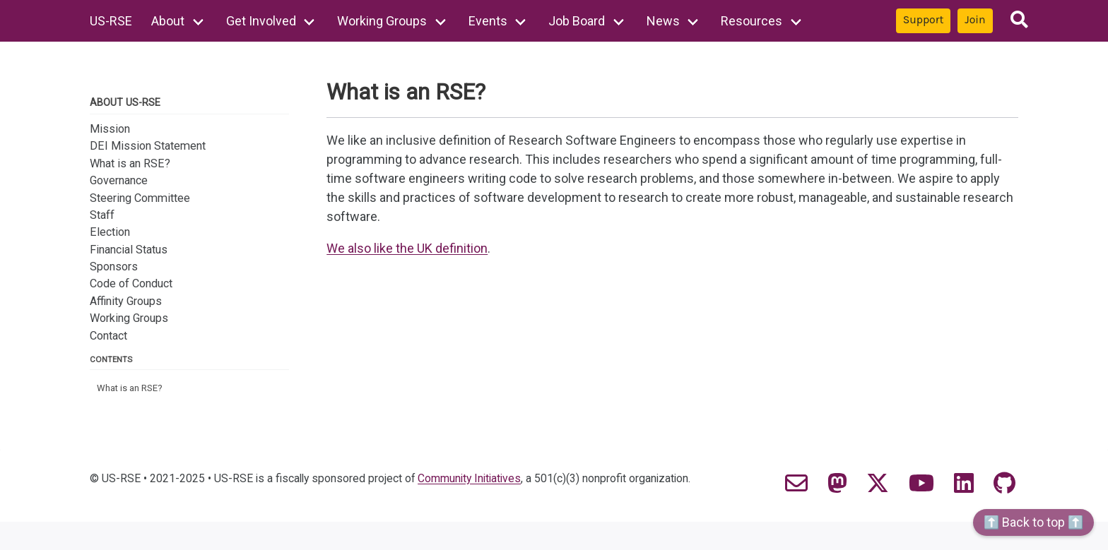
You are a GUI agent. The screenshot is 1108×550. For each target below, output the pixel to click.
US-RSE (111, 20)
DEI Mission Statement (148, 146)
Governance (119, 180)
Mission (110, 129)
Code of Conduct (131, 283)
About (167, 20)
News (663, 20)
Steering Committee (140, 198)
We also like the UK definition (407, 248)
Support (923, 19)
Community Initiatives (469, 478)
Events (487, 20)
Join (975, 19)
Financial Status (128, 249)
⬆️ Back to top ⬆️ (1033, 522)
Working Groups (382, 20)
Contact (108, 335)
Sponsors (114, 266)
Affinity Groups (126, 301)
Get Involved (261, 20)
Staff (102, 215)
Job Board (576, 20)
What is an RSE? (130, 163)
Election (110, 232)
